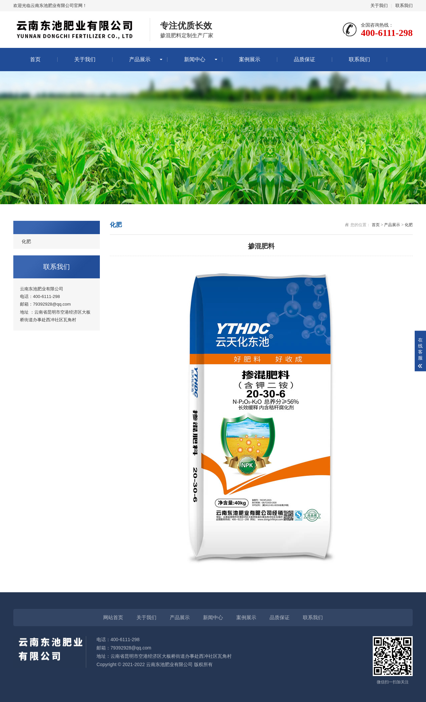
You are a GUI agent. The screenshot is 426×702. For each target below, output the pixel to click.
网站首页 (113, 617)
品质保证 (304, 59)
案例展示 (249, 59)
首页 (35, 59)
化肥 (26, 241)
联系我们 (404, 5)
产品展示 (139, 59)
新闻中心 (194, 59)
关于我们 (379, 5)
